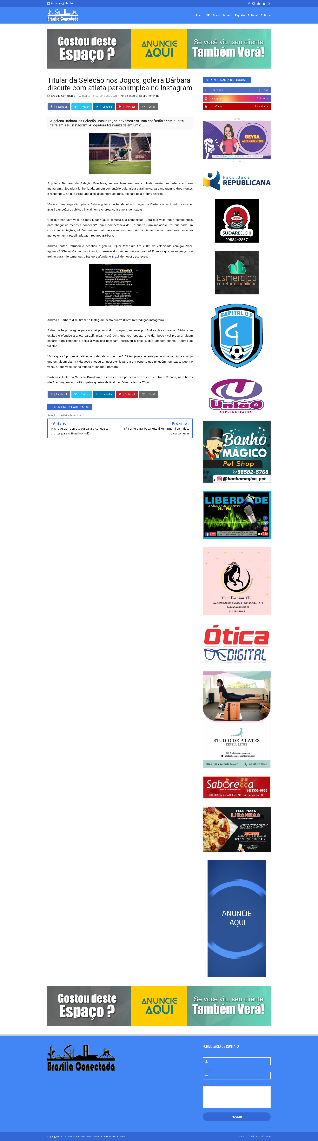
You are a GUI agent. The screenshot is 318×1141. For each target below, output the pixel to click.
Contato (266, 1136)
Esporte (240, 15)
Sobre (253, 1136)
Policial (253, 15)
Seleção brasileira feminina (142, 95)
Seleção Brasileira (93, 183)
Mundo (227, 15)
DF (207, 15)
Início (199, 15)
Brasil (216, 15)
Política (266, 15)
